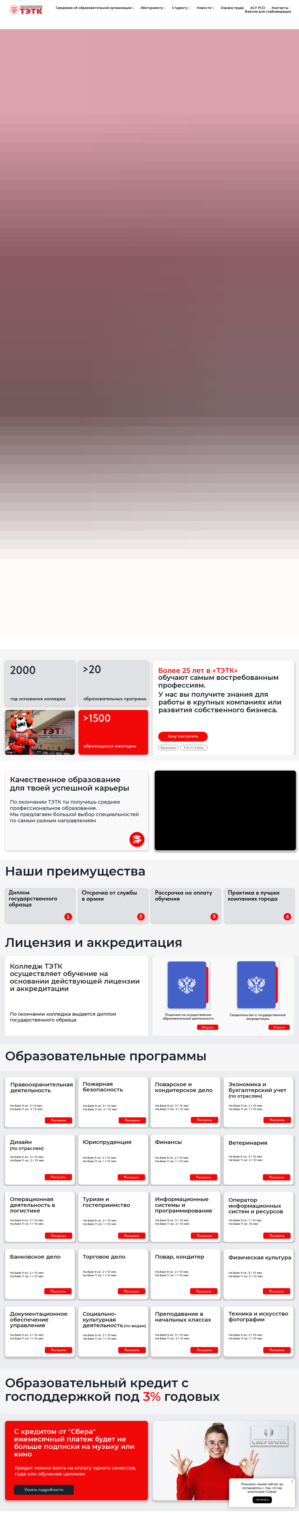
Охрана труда (232, 8)
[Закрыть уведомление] (292, 1481)
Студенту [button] (180, 8)
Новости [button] (204, 8)
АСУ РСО (257, 8)
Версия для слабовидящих (268, 11)
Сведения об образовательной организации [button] (94, 8)
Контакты (280, 8)
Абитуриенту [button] (152, 8)
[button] (58, 1120)
